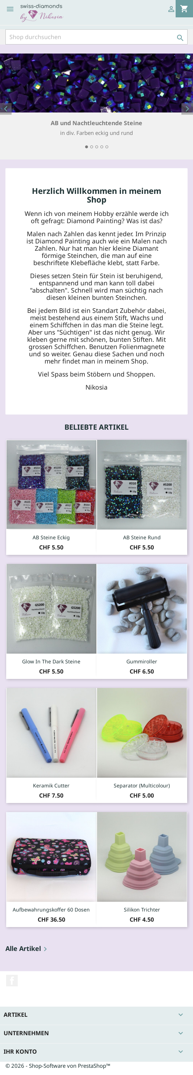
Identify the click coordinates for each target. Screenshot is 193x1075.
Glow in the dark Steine (51, 661)
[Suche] (96, 36)
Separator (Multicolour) (142, 785)
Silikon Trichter (142, 909)
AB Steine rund (142, 537)
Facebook (12, 980)
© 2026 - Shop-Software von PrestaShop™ (57, 1065)
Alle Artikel (27, 949)
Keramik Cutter (51, 785)
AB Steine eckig (51, 537)
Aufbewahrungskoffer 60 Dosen (51, 909)
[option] (96, 102)
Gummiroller (141, 661)
